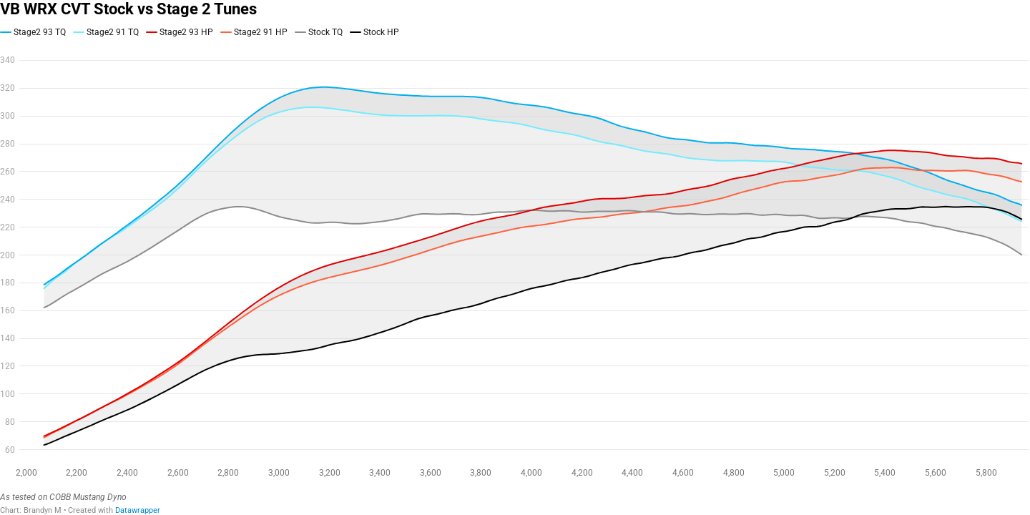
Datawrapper (137, 510)
